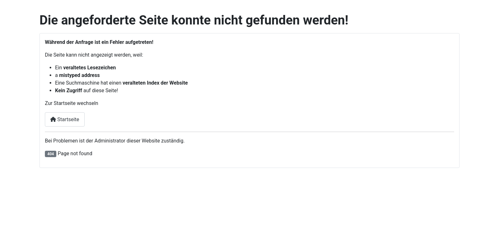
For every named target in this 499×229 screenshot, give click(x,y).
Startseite (64, 119)
